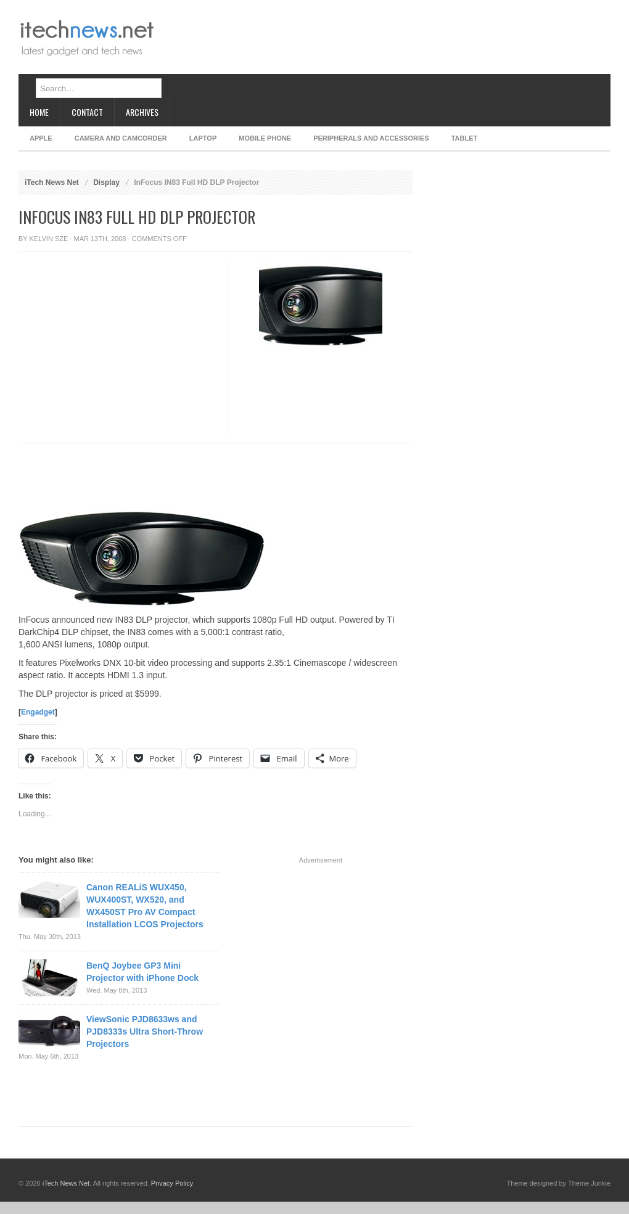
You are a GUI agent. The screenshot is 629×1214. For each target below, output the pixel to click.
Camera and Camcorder (121, 138)
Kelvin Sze (49, 238)
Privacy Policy (172, 1183)
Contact (87, 111)
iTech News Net (52, 182)
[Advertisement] (203, 47)
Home (39, 111)
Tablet (464, 138)
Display (106, 182)
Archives (142, 111)
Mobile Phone (265, 138)
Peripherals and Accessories (371, 138)
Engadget (38, 712)
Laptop (202, 138)
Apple (41, 138)
